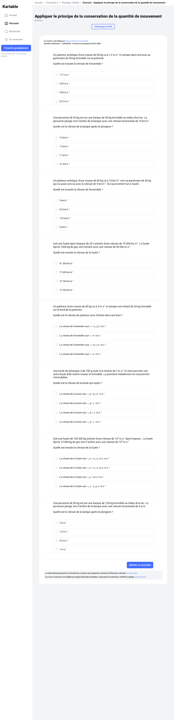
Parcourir (12, 23)
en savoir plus (131, 573)
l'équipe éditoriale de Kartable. (77, 41)
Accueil (11, 15)
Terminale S (52, 2)
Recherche (12, 31)
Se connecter (14, 39)
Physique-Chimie (70, 2)
